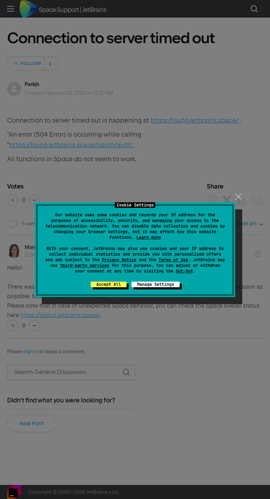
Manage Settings (155, 284)
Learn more (148, 237)
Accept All (108, 284)
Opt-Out (184, 271)
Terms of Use (173, 260)
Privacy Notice (119, 260)
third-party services (84, 265)
